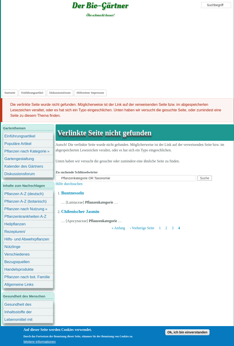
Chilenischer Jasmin (80, 211)
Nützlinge (12, 247)
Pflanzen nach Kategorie (25, 151)
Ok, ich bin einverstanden (187, 332)
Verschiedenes (17, 254)
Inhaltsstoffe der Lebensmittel (18, 313)
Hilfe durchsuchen (69, 184)
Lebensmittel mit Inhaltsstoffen (18, 320)
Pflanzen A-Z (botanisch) (25, 201)
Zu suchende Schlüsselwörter (77, 172)
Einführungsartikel (32, 92)
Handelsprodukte (19, 269)
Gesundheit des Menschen (17, 305)
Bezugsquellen (17, 262)
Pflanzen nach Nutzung (24, 209)
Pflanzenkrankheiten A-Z (25, 216)
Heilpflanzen (15, 224)
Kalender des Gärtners (23, 166)
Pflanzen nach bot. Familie (27, 277)
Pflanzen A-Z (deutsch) (24, 194)
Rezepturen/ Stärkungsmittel (17, 232)
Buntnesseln (72, 193)
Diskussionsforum (60, 92)
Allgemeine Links (19, 284)
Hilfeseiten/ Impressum (90, 92)
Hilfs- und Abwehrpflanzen (26, 239)
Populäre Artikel (17, 144)
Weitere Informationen (39, 342)
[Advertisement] (117, 54)
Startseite (9, 92)
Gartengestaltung (19, 159)
